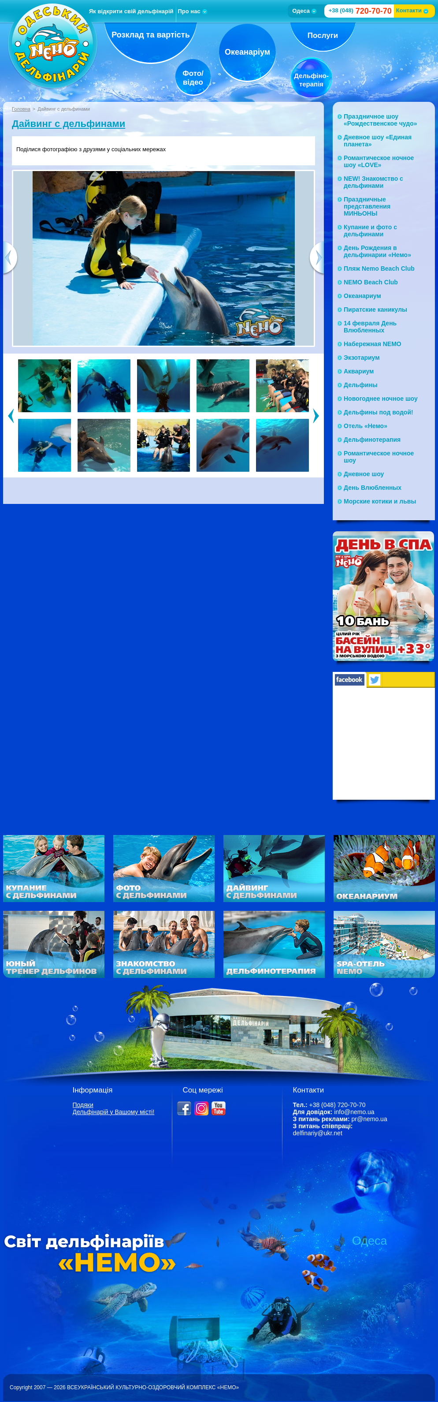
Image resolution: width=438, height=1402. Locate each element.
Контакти (412, 10)
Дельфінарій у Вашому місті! (114, 1111)
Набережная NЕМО (372, 343)
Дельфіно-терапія (311, 80)
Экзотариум (362, 357)
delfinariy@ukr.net (317, 1133)
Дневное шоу (364, 473)
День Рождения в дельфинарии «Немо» (377, 251)
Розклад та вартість (150, 34)
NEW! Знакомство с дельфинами (373, 182)
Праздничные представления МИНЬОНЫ (367, 206)
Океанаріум (247, 52)
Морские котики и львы (380, 501)
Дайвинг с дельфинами (68, 123)
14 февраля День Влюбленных (370, 327)
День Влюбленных (372, 487)
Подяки (83, 1104)
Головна (21, 109)
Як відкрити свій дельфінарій (131, 11)
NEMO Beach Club (371, 282)
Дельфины (361, 384)
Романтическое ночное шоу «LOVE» (379, 161)
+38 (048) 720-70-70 (337, 1104)
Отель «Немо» (365, 425)
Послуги (323, 35)
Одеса (304, 10)
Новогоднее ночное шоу (381, 398)
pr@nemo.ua (369, 1118)
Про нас (192, 11)
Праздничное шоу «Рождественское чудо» (380, 120)
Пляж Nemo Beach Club (379, 268)
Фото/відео (193, 77)
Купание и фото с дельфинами (370, 231)
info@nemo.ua (354, 1111)
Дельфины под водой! (378, 412)
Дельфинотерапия (372, 439)
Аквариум (359, 371)
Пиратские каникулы (375, 309)
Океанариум (362, 295)
